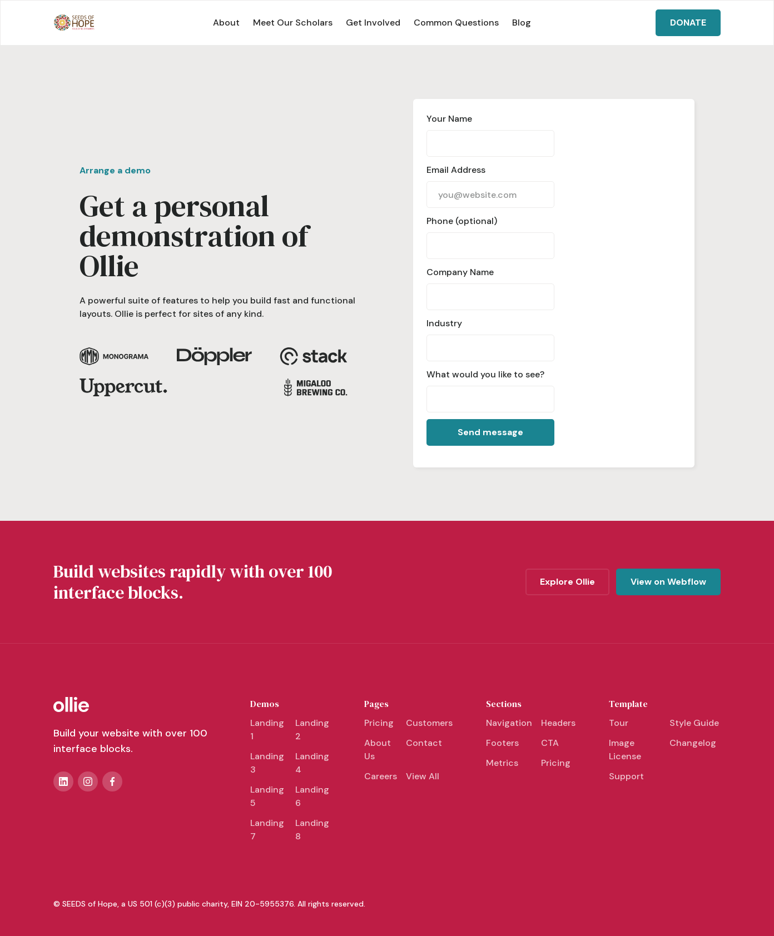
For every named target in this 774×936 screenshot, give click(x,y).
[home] (74, 23)
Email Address (455, 170)
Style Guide (694, 723)
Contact (424, 743)
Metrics (502, 763)
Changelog (692, 743)
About (226, 22)
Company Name (460, 272)
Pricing (379, 723)
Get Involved (373, 22)
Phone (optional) (461, 221)
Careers (380, 776)
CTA (550, 743)
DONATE (688, 22)
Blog (521, 22)
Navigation (509, 723)
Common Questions (456, 22)
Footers (502, 743)
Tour (618, 723)
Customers (429, 723)
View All (422, 776)
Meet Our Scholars (293, 22)
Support (626, 776)
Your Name (449, 119)
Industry (444, 323)
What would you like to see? (485, 374)
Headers (558, 723)
